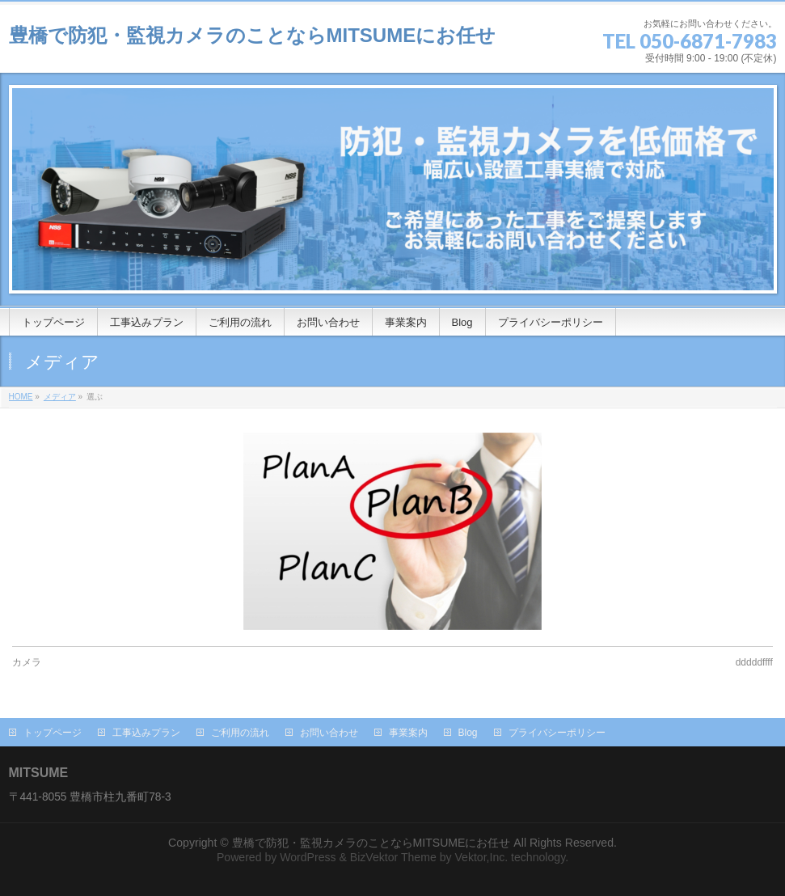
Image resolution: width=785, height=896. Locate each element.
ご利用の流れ (240, 732)
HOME (21, 396)
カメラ (26, 662)
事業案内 (408, 732)
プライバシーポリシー (557, 732)
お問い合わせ (329, 732)
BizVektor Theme (393, 857)
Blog (468, 732)
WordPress (308, 857)
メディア (60, 396)
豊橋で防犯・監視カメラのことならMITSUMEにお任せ (252, 35)
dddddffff (754, 662)
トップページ (52, 732)
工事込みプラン (146, 732)
